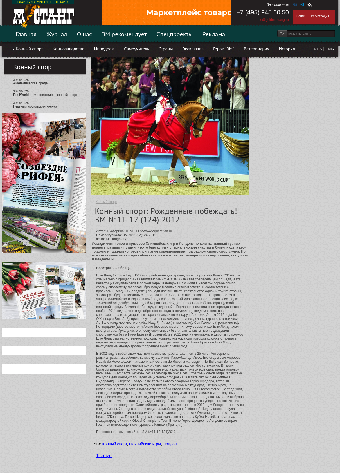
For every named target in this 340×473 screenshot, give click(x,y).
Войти (300, 16)
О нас (84, 34)
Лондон (170, 444)
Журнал (56, 34)
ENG (329, 49)
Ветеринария (256, 49)
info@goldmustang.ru (273, 20)
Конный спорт (29, 49)
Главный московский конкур (35, 106)
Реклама (213, 34)
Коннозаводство (68, 49)
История (287, 49)
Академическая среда (30, 83)
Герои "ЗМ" (223, 49)
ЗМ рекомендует (124, 34)
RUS (318, 49)
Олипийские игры (145, 444)
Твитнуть (104, 455)
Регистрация (320, 16)
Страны (166, 49)
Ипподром (104, 49)
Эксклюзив (193, 49)
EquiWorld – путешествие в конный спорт (45, 95)
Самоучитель (136, 49)
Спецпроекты (175, 34)
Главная (26, 34)
